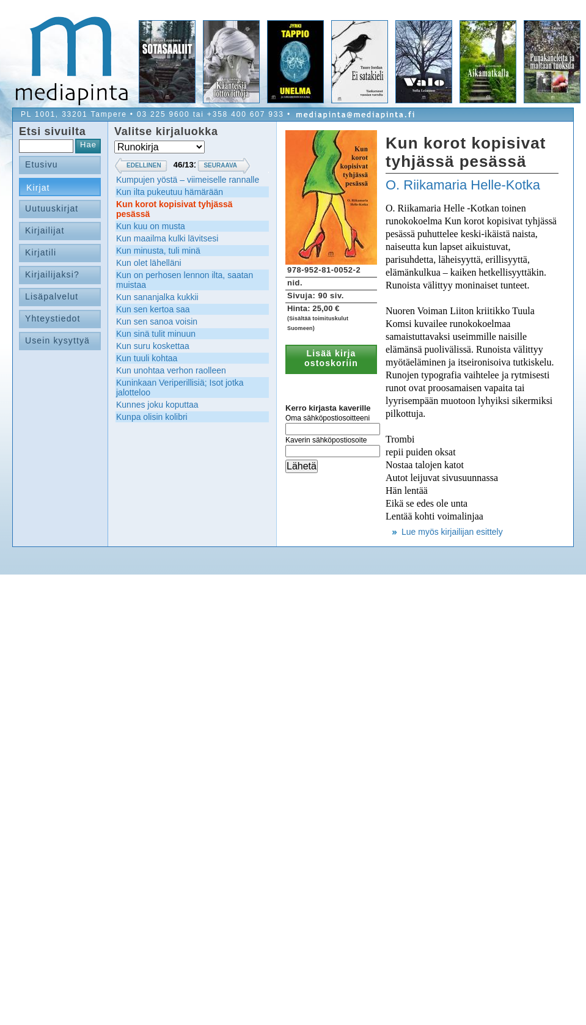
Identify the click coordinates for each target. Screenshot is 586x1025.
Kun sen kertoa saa (153, 309)
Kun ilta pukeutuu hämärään (169, 192)
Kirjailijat (44, 230)
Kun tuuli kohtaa (146, 358)
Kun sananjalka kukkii (157, 297)
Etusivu (41, 164)
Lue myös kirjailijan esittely (452, 532)
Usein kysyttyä (57, 340)
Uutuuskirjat (51, 208)
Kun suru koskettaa (152, 346)
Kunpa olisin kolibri (152, 417)
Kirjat (38, 188)
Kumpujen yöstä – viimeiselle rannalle (187, 180)
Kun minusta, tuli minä (158, 250)
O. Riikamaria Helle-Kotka (463, 185)
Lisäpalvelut (51, 296)
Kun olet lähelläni (148, 263)
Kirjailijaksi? (52, 274)
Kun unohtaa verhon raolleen (171, 370)
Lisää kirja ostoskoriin (331, 358)
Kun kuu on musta (150, 226)
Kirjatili (40, 252)
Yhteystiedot (53, 318)
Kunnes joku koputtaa (157, 405)
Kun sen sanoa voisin (156, 321)
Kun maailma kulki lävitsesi (167, 238)
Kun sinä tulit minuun (156, 334)
